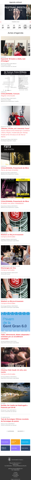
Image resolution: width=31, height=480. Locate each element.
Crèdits (15, 472)
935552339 (8, 465)
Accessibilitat (15, 475)
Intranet (16, 476)
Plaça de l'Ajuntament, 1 (15, 463)
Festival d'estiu (15, 7)
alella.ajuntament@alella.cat (15, 468)
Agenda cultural (15, 2)
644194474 (23, 465)
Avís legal (15, 474)
